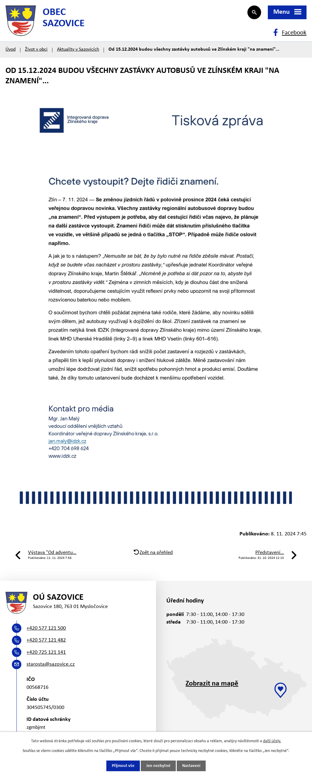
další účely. (272, 741)
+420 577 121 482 (46, 640)
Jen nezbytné (158, 766)
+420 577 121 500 (46, 628)
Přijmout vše (123, 766)
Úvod (10, 49)
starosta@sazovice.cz (51, 664)
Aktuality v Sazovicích (78, 49)
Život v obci (36, 49)
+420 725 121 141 (46, 652)
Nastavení (191, 766)
